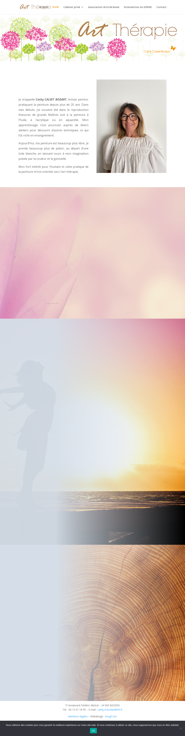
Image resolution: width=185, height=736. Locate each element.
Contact (161, 7)
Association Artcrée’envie (103, 7)
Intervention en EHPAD (138, 7)
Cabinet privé (71, 7)
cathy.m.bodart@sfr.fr (110, 709)
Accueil (43, 7)
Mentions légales (78, 716)
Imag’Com (111, 716)
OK (93, 730)
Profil (55, 7)
